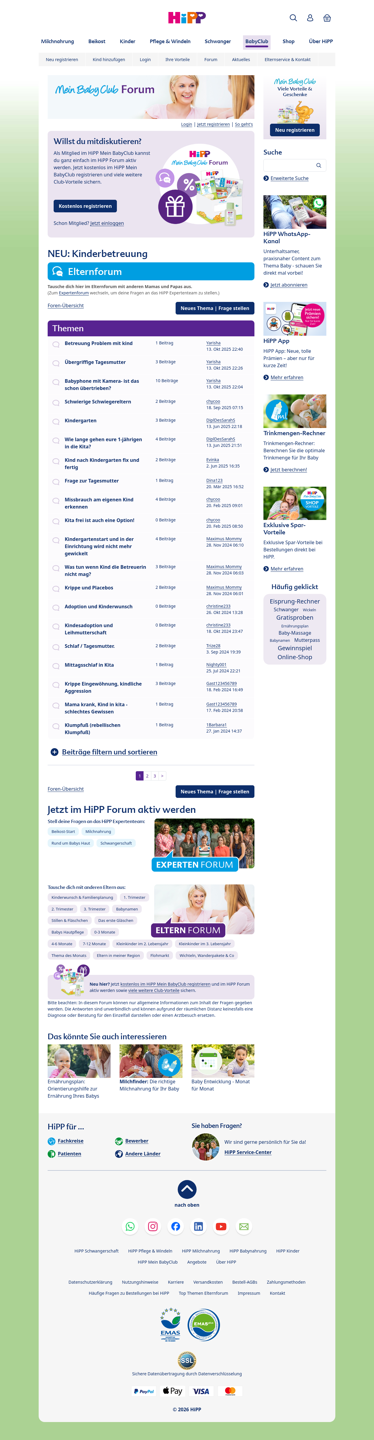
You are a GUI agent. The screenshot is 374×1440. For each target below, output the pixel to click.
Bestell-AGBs (244, 1282)
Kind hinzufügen (109, 59)
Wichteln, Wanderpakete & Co (207, 955)
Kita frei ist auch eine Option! (99, 520)
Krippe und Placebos (89, 587)
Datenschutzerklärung (90, 1282)
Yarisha (213, 343)
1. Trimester (135, 897)
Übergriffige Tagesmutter (95, 362)
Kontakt (277, 1293)
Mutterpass (307, 640)
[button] (293, 17)
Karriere (176, 1282)
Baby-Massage (295, 633)
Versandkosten (208, 1282)
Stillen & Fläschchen (70, 920)
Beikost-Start (63, 831)
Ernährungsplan (295, 626)
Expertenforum (74, 293)
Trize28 (213, 645)
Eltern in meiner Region (118, 955)
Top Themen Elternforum (203, 1293)
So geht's (244, 124)
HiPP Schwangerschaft (96, 1251)
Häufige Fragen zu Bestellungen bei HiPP (129, 1293)
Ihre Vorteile (177, 59)
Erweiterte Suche (290, 178)
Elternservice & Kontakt (287, 59)
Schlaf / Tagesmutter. (90, 646)
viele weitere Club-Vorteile (154, 990)
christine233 (218, 606)
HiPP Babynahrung (248, 1251)
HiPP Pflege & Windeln (150, 1251)
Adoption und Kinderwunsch (98, 606)
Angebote (196, 1262)
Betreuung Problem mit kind (99, 343)
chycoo (213, 401)
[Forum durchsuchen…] (294, 165)
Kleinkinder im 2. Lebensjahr (142, 943)
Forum (210, 59)
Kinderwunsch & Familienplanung (82, 897)
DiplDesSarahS (220, 420)
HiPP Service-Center (248, 1152)
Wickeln (309, 609)
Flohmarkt (159, 955)
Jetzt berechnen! (289, 469)
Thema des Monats (69, 955)
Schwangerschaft (116, 843)
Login (145, 59)
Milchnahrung (98, 831)
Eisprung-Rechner (295, 601)
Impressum (249, 1293)
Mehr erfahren (287, 377)
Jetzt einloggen (107, 223)
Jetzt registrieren (213, 124)
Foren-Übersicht (66, 305)
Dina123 (214, 480)
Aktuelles (241, 59)
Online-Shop (295, 657)
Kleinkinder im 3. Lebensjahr (205, 943)
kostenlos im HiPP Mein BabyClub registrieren (165, 984)
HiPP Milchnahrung (201, 1251)
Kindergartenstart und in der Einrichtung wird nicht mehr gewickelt (99, 546)
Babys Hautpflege (68, 932)
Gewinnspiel (295, 648)
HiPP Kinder (288, 1251)
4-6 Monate (62, 943)
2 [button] (147, 776)
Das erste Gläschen (115, 920)
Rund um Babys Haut (71, 843)
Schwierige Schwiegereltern (98, 401)
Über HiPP (226, 1262)
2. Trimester (62, 909)
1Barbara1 (216, 724)
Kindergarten (80, 420)
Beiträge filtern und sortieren (109, 752)
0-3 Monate (104, 932)
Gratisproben (294, 617)
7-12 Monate (94, 943)
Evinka (212, 459)
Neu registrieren (62, 59)
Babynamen (127, 909)
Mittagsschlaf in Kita (89, 665)
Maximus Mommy (224, 538)
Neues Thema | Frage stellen (215, 308)
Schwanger (286, 609)
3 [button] (155, 776)
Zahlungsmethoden (286, 1282)
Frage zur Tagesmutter (92, 480)
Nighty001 (216, 664)
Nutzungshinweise (140, 1282)
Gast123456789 (221, 683)
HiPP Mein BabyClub (158, 1262)
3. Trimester (95, 909)
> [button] (162, 776)
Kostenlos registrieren (85, 206)
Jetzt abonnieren (289, 285)
